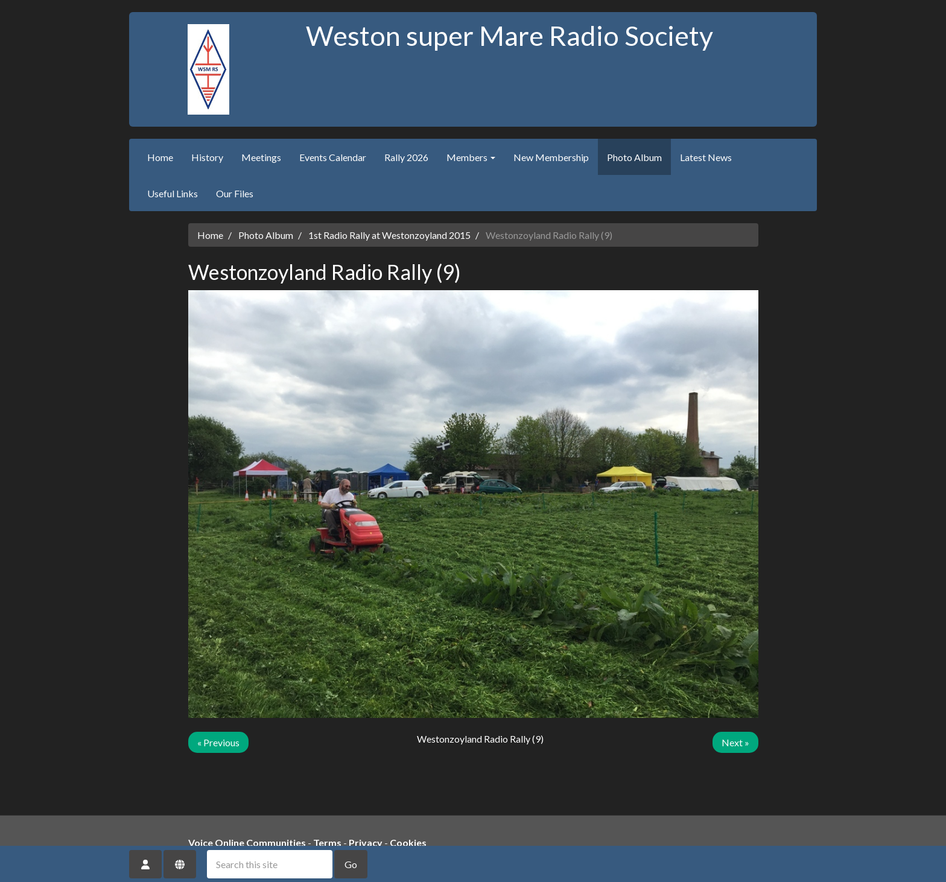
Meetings (261, 157)
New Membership (551, 157)
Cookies (408, 842)
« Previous (218, 742)
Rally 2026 (406, 157)
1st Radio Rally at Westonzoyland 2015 (389, 235)
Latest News (706, 157)
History (207, 157)
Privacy (366, 842)
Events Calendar (332, 157)
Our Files (234, 193)
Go (350, 864)
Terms (327, 842)
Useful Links (172, 193)
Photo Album (634, 157)
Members (470, 157)
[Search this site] (269, 864)
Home (160, 157)
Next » (735, 742)
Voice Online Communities (247, 842)
